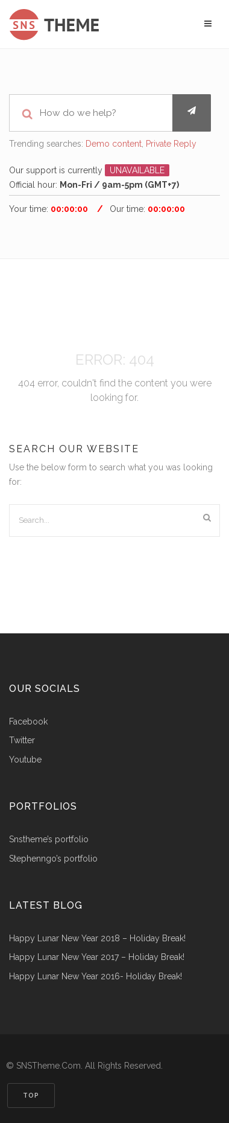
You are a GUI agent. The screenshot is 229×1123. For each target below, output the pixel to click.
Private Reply (171, 144)
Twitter (22, 740)
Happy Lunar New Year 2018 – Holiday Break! (97, 938)
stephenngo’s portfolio (53, 858)
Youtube (25, 759)
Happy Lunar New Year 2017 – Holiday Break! (96, 957)
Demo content (114, 144)
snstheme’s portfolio (49, 839)
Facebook (28, 721)
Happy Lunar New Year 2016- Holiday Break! (95, 976)
